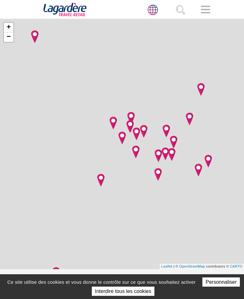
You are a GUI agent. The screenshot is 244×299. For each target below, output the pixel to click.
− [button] (9, 37)
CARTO (236, 266)
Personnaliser (221, 282)
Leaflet (167, 266)
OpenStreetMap (192, 266)
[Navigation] (205, 11)
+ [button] (9, 27)
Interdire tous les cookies (123, 291)
